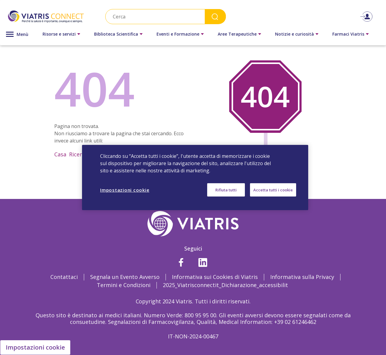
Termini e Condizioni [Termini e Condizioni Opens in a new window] (123, 285)
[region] (195, 177)
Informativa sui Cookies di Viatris (215, 276)
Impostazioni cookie (35, 347)
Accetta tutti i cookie (273, 190)
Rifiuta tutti (226, 190)
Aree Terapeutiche (237, 34)
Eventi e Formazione (178, 34)
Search (215, 16)
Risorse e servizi (59, 34)
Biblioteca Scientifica (116, 34)
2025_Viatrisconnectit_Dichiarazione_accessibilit (225, 285)
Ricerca (78, 154)
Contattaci (64, 276)
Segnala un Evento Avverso (125, 276)
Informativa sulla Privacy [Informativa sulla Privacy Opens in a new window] (302, 276)
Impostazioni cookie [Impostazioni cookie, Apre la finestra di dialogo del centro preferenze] (124, 190)
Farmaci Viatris (348, 34)
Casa (60, 154)
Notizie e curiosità (294, 34)
